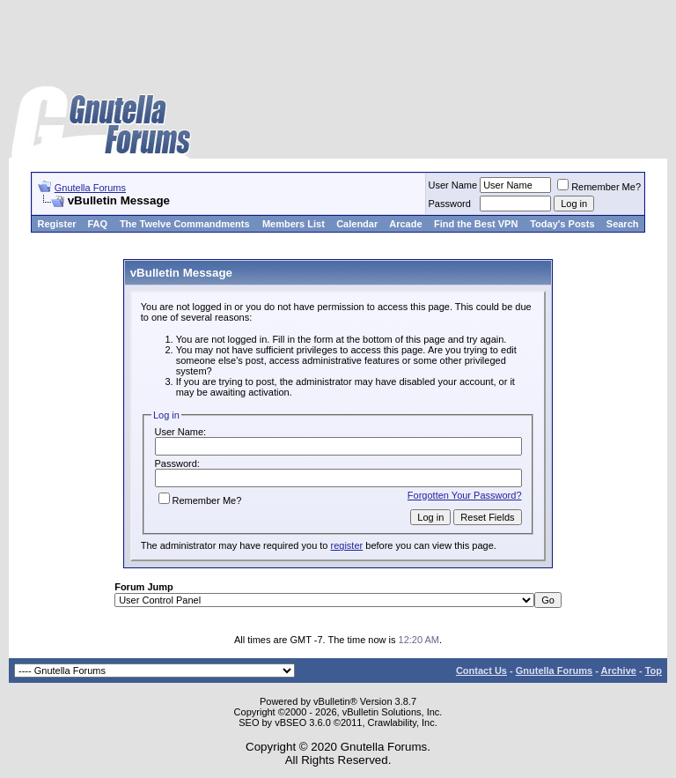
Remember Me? (599, 187)
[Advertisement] (338, 44)
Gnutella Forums (90, 187)
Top (653, 670)
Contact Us (481, 670)
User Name (453, 185)
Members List (293, 224)
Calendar (357, 224)
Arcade (405, 224)
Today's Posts (562, 224)
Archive (618, 670)
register (347, 545)
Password (450, 203)
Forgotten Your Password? (465, 495)
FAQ (97, 224)
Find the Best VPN (476, 224)
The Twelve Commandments (185, 224)
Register (57, 224)
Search (622, 224)
